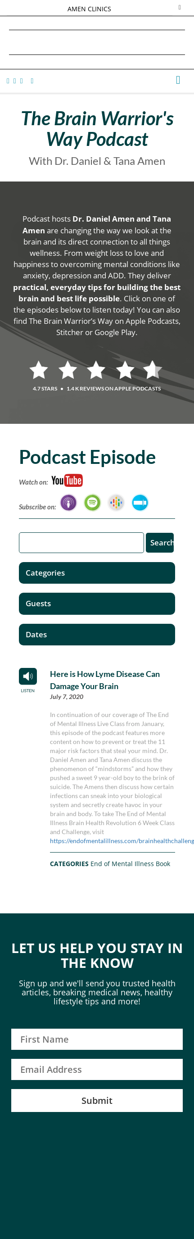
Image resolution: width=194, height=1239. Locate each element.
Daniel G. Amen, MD (97, 42)
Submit (97, 1100)
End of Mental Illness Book (130, 863)
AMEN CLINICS (89, 9)
